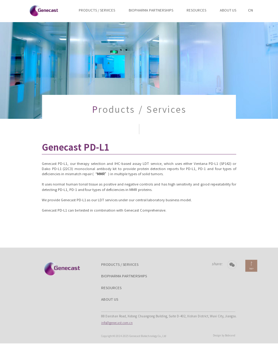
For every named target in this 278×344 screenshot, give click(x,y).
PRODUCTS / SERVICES (97, 10)
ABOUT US (228, 10)
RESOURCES (196, 10)
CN (250, 7)
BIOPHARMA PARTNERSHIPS (151, 10)
